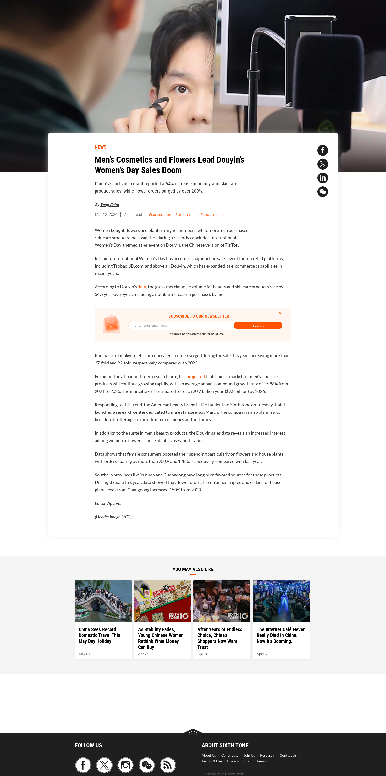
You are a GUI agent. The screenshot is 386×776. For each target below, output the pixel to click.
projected (196, 376)
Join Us (249, 755)
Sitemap (261, 761)
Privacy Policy (238, 761)
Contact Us (288, 755)
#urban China (187, 214)
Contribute (229, 755)
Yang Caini (109, 204)
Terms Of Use (212, 761)
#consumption (161, 214)
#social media (212, 214)
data (142, 286)
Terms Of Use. (215, 333)
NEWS (101, 146)
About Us (209, 755)
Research (267, 755)
